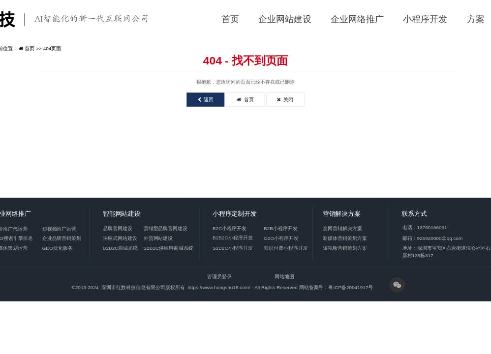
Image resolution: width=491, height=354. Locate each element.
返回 (206, 99)
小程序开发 (425, 19)
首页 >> (34, 48)
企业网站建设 (284, 19)
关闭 (285, 99)
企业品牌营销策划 (62, 238)
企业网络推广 (357, 19)
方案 (476, 19)
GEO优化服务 (57, 248)
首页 (230, 19)
